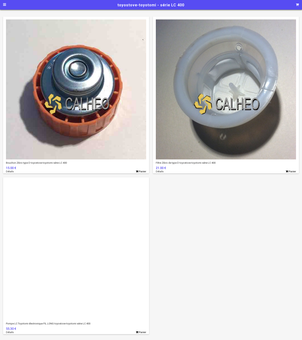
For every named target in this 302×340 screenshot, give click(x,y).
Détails (10, 171)
